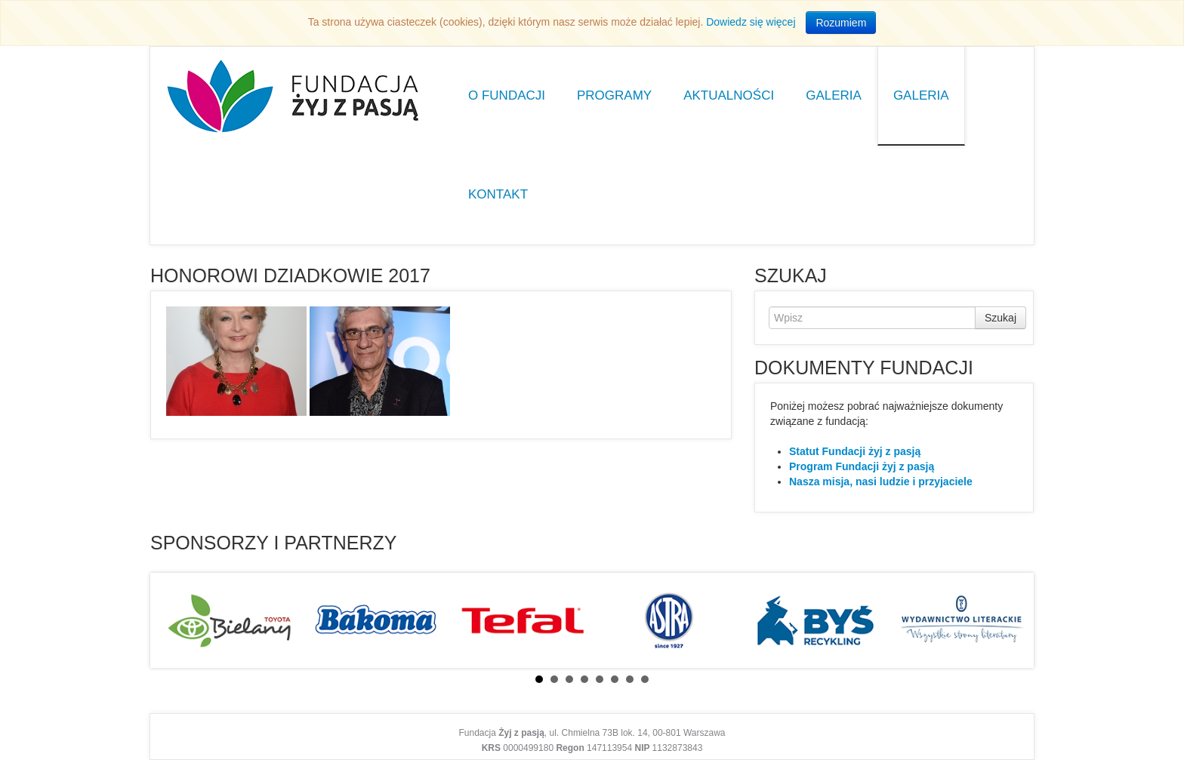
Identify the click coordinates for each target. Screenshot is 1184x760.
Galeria (834, 95)
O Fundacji (506, 95)
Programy (614, 95)
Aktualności (728, 95)
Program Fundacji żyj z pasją (861, 466)
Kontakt (498, 194)
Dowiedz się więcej (750, 22)
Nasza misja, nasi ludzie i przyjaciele (881, 481)
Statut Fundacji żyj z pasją (854, 451)
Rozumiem (841, 23)
